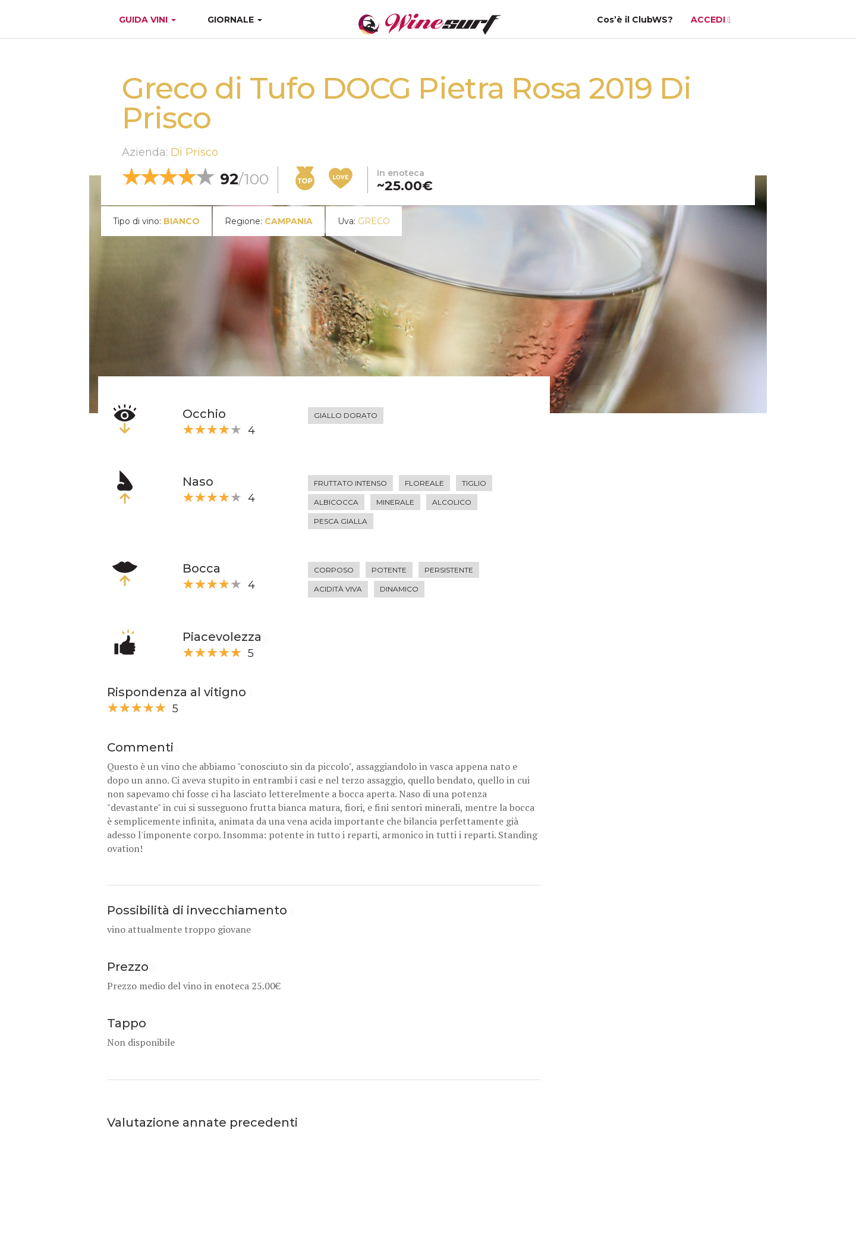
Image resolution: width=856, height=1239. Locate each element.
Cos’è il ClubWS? (635, 19)
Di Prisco (194, 152)
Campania (289, 221)
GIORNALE (234, 19)
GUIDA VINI (146, 19)
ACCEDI (711, 19)
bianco (181, 221)
